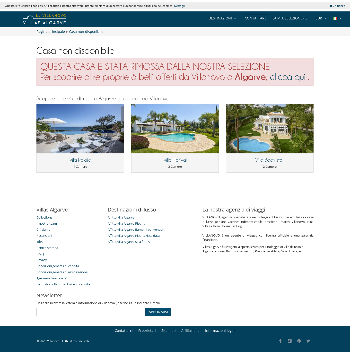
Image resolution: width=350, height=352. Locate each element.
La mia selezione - (289, 18)
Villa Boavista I (269, 160)
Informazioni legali (220, 330)
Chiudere (337, 6)
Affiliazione (190, 330)
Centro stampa (47, 248)
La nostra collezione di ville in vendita (63, 284)
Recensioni (44, 235)
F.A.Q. (40, 254)
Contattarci (256, 18)
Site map (168, 330)
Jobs (39, 241)
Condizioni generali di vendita (57, 266)
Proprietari (147, 330)
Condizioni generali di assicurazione (62, 272)
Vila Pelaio (80, 160)
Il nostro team (46, 223)
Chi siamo (43, 229)
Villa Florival (175, 160)
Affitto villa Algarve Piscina (126, 223)
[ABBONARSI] (91, 312)
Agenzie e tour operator (53, 278)
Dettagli (179, 6)
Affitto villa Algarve (121, 217)
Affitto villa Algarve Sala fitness (129, 241)
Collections (44, 217)
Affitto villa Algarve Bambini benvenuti (135, 229)
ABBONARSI (158, 311)
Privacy (41, 260)
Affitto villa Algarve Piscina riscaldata (134, 235)
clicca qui (289, 76)
